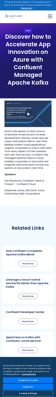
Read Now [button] (28, 263)
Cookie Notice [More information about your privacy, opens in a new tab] (28, 374)
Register (26, 8)
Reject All (28, 386)
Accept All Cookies (28, 380)
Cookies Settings (28, 393)
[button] (28, 258)
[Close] (50, 360)
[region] (28, 377)
